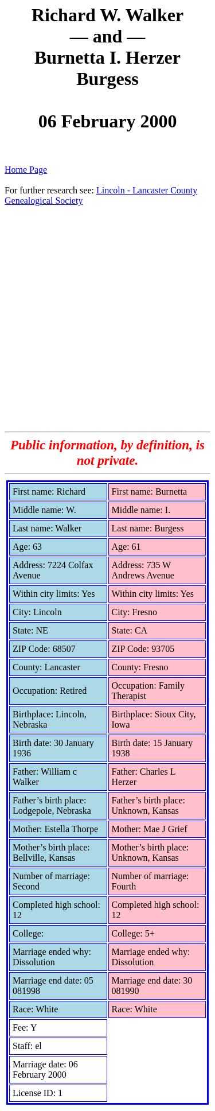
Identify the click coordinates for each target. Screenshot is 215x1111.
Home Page (26, 169)
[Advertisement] (107, 318)
